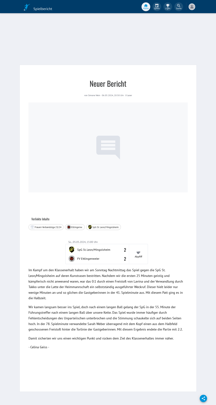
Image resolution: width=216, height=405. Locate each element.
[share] (203, 398)
